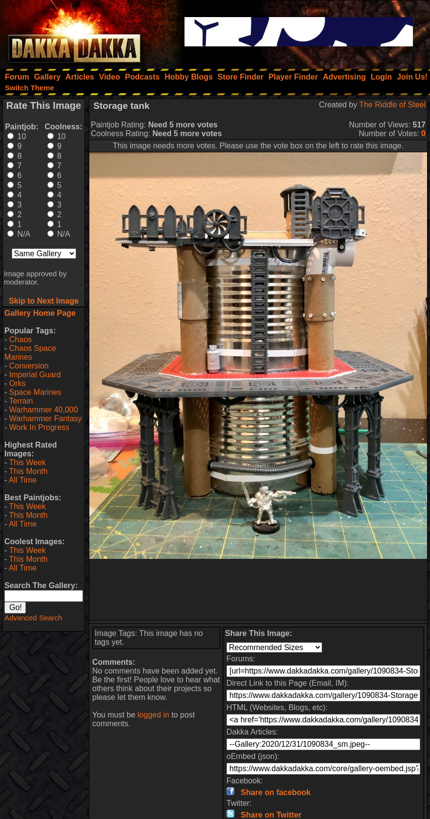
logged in (153, 715)
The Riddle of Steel (392, 105)
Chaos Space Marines (30, 352)
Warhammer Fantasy (45, 418)
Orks (17, 383)
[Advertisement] (258, 589)
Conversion (29, 366)
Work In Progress (39, 427)
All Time (23, 480)
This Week (27, 462)
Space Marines (35, 392)
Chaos (20, 339)
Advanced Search (33, 618)
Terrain (21, 401)
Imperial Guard (35, 374)
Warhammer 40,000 (43, 410)
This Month (28, 471)
